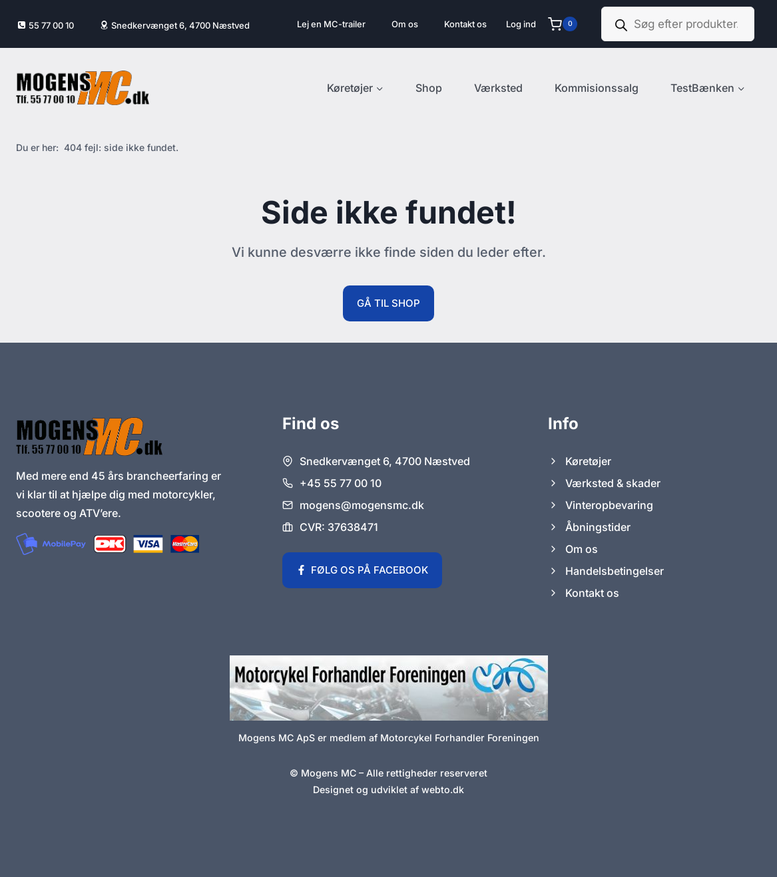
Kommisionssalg (597, 87)
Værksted (498, 87)
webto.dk (442, 789)
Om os (404, 24)
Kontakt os (465, 24)
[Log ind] (521, 24)
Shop (428, 87)
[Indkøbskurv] (568, 24)
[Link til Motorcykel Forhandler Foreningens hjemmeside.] (389, 688)
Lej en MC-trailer (331, 24)
